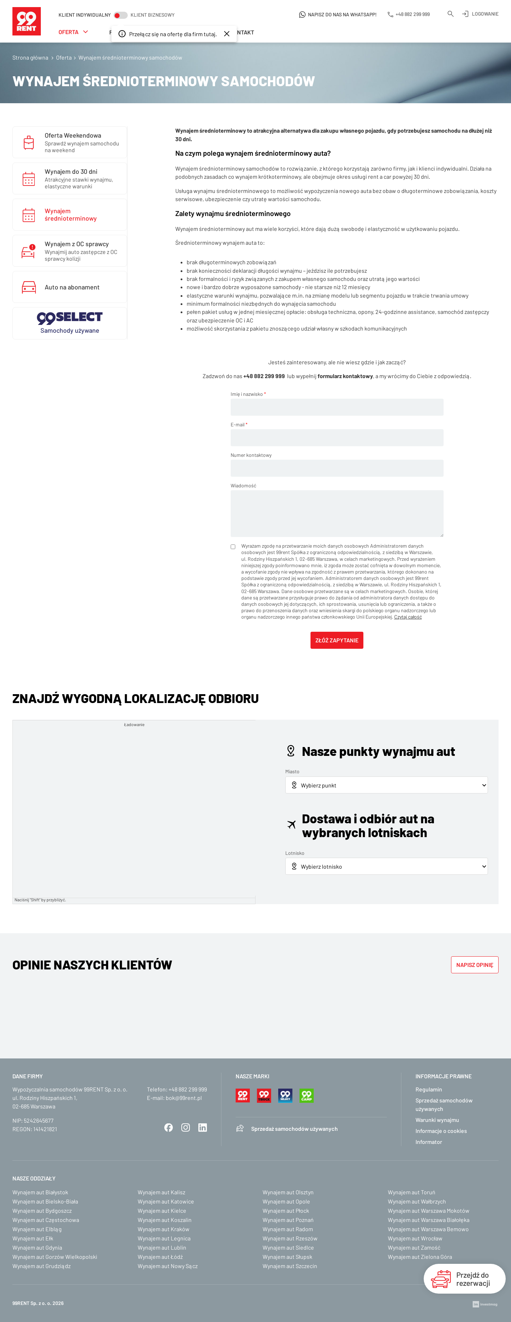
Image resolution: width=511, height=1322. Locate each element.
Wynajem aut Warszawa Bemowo (428, 1229)
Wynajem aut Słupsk (287, 1256)
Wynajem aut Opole (286, 1201)
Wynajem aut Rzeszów (290, 1238)
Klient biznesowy (153, 15)
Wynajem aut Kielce (162, 1210)
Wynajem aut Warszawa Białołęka (428, 1219)
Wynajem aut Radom (288, 1229)
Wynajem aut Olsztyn (288, 1192)
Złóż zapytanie (336, 640)
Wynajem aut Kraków (163, 1229)
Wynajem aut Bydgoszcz (42, 1210)
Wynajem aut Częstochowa (45, 1219)
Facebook (168, 1127)
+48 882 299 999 (188, 1089)
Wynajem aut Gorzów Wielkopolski (54, 1256)
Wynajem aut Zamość (414, 1247)
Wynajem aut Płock (286, 1210)
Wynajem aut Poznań (288, 1219)
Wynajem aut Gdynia (37, 1247)
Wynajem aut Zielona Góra (420, 1256)
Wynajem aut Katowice (166, 1201)
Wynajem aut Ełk (32, 1238)
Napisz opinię (474, 964)
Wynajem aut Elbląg (37, 1229)
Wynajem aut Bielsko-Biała (45, 1201)
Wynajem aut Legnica (164, 1238)
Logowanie (485, 14)
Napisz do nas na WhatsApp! (342, 14)
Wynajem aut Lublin (162, 1247)
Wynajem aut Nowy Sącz (168, 1265)
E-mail (239, 424)
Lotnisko (294, 853)
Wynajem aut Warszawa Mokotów (428, 1210)
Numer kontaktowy (251, 455)
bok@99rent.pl (184, 1097)
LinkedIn (202, 1127)
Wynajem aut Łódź (160, 1256)
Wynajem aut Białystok (40, 1192)
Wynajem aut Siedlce (288, 1247)
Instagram (185, 1127)
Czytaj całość (408, 617)
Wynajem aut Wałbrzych (417, 1201)
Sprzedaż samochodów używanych (294, 1128)
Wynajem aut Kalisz (161, 1192)
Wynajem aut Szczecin (290, 1265)
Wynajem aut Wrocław (415, 1238)
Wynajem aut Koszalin (165, 1219)
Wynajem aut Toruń (411, 1192)
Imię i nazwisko (248, 394)
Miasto (292, 771)
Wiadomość (243, 485)
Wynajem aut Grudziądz (41, 1265)
